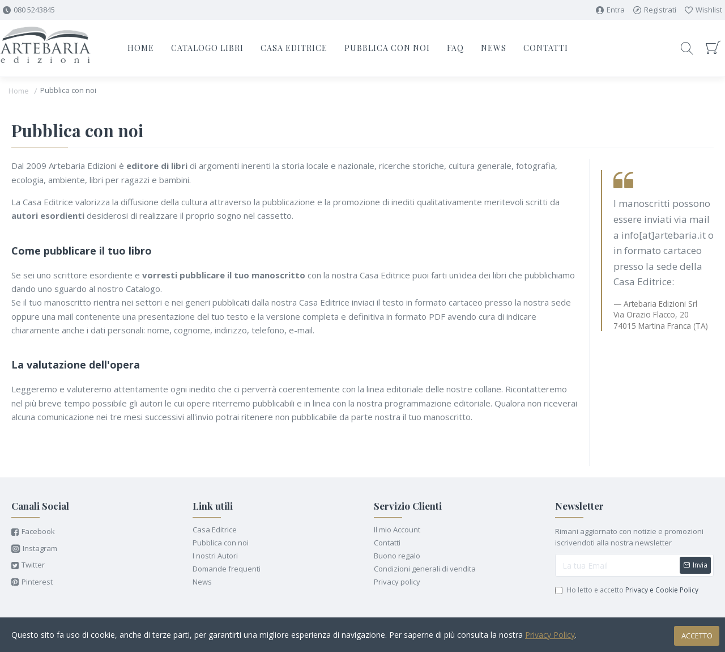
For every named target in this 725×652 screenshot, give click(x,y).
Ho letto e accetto (627, 590)
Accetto (697, 635)
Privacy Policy (550, 634)
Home (18, 91)
